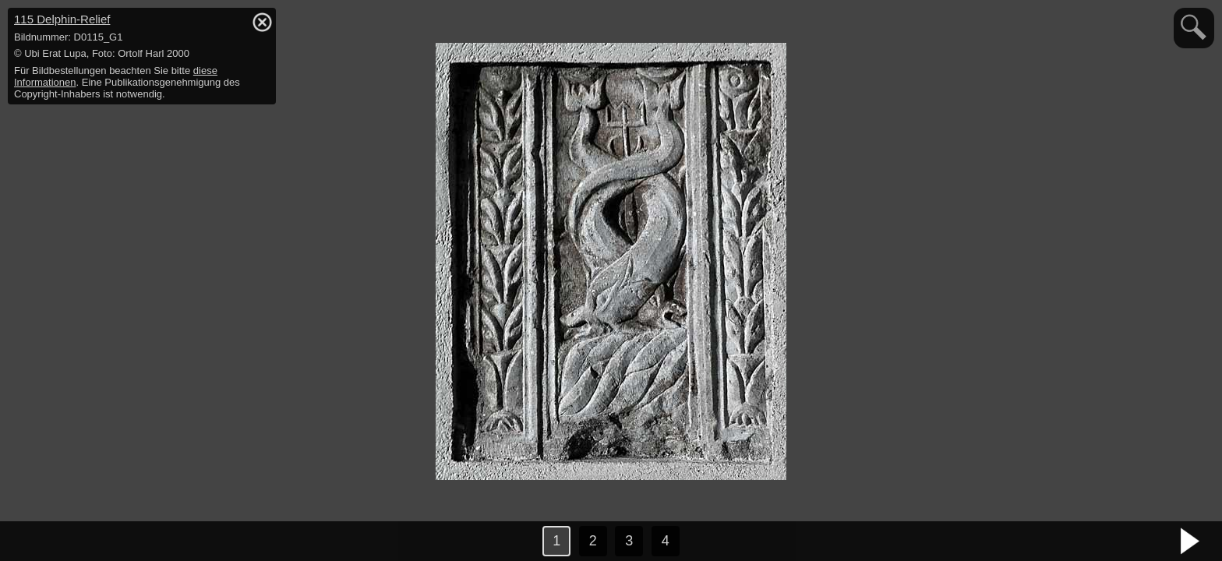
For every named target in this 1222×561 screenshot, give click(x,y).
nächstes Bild (1191, 541)
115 (62, 19)
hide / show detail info (262, 22)
